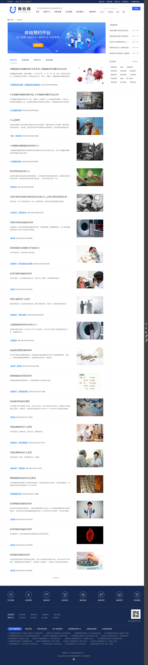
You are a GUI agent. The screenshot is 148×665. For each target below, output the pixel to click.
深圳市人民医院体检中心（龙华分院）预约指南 (124, 42)
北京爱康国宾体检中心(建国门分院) (116, 633)
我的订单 (101, 1)
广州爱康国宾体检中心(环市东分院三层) (84, 636)
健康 (121, 78)
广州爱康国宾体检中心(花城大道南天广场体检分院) (25, 633)
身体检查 (18, 136)
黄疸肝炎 (14, 187)
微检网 (12, 20)
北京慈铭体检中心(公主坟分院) (75, 644)
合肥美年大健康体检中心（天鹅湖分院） (115, 636)
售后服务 (45, 618)
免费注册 (28, 1)
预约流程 (109, 1)
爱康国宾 (110, 12)
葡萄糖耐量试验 (16, 494)
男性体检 (133, 82)
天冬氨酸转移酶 (16, 110)
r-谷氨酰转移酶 (16, 161)
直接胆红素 (22, 213)
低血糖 (13, 366)
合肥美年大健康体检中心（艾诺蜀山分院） (79, 638)
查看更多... (56, 578)
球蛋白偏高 (22, 315)
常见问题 (33, 618)
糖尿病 (19, 366)
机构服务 (56, 618)
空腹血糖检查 (23, 443)
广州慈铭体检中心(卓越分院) (51, 644)
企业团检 (68, 12)
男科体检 (114, 82)
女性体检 (123, 82)
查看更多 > (135, 61)
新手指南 (22, 618)
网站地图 (57, 614)
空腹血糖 (14, 340)
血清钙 (13, 289)
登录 (23, 1)
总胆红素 (14, 213)
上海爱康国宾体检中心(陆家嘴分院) (20, 641)
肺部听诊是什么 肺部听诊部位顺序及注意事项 (124, 47)
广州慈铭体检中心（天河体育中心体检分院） (23, 644)
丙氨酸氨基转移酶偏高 (32, 85)
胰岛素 (13, 238)
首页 (37, 12)
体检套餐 (57, 12)
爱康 (123, 12)
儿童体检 (133, 75)
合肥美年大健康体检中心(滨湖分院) (58, 633)
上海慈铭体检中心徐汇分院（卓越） (101, 644)
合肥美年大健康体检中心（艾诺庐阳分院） (46, 638)
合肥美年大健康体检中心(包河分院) (55, 636)
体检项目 (133, 71)
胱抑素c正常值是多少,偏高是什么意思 (124, 53)
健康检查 (114, 75)
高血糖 (13, 417)
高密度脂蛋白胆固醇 (25, 264)
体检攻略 (123, 71)
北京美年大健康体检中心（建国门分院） (104, 641)
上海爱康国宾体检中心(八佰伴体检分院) (87, 633)
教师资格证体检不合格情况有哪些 (124, 36)
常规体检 (114, 78)
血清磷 (13, 519)
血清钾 (13, 570)
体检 (12, 136)
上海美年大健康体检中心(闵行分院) (75, 641)
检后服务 (79, 12)
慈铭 (118, 12)
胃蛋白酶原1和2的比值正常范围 (124, 30)
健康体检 (14, 264)
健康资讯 (92, 12)
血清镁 (13, 545)
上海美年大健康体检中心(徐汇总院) (47, 641)
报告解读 (34, 614)
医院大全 (117, 1)
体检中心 (46, 12)
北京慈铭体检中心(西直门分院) (18, 638)
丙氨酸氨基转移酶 (17, 85)
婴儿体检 (130, 78)
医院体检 (123, 75)
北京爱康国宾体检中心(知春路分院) (110, 638)
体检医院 (130, 67)
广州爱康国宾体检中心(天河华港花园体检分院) (24, 636)
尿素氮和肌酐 (23, 391)
